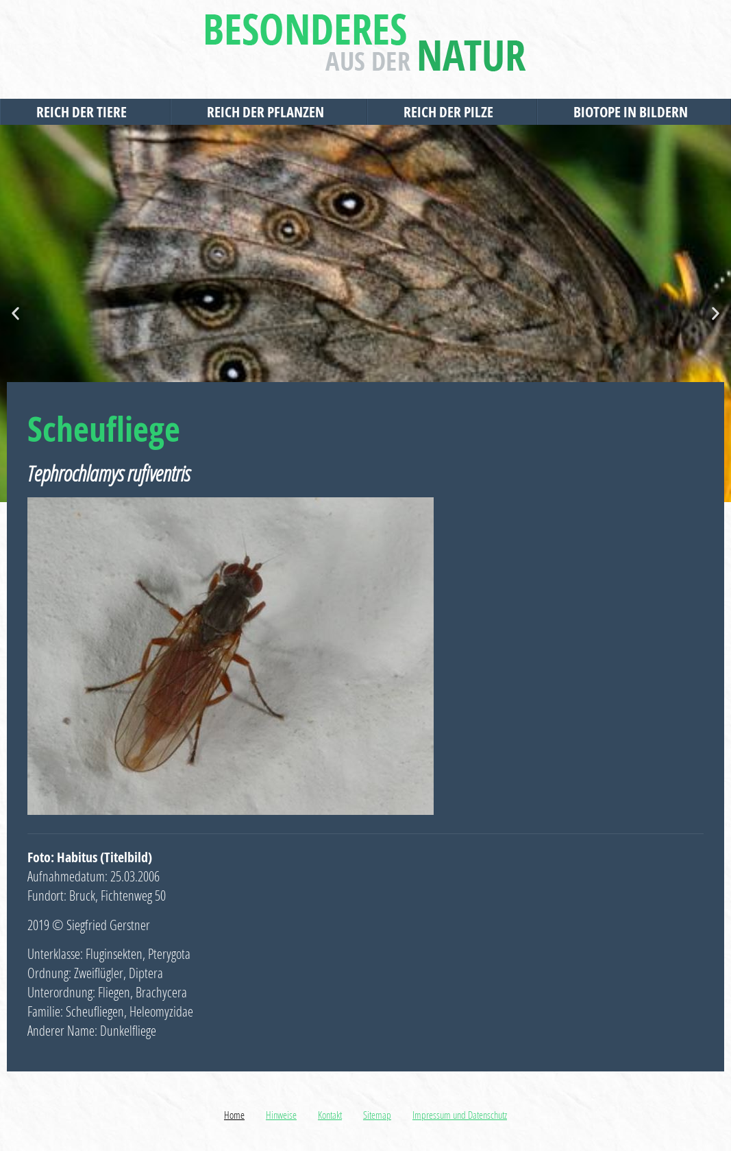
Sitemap (377, 1115)
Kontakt (330, 1115)
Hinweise (281, 1115)
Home (234, 1115)
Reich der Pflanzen (269, 111)
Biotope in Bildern (634, 111)
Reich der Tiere (85, 111)
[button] (15, 313)
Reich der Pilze (452, 111)
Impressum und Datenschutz (459, 1115)
